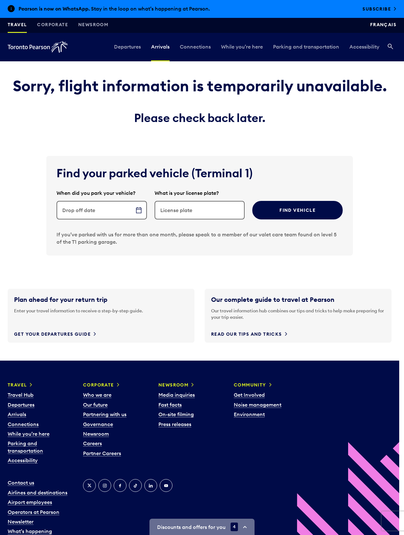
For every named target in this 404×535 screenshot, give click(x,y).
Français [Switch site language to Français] (383, 24)
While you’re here (242, 46)
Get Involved (249, 395)
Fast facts (170, 404)
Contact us (21, 482)
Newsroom (93, 24)
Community (250, 385)
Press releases (174, 424)
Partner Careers (102, 453)
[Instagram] (104, 485)
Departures (127, 46)
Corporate (52, 24)
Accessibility (364, 46)
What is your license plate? (187, 193)
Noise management (257, 404)
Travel (17, 24)
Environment (249, 414)
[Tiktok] (135, 485)
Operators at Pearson (33, 512)
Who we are (97, 395)
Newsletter (21, 521)
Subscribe (376, 9)
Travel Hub (21, 395)
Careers (92, 443)
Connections (195, 46)
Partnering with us (104, 414)
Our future (95, 404)
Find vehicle (297, 210)
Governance (98, 424)
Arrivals (160, 46)
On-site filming (176, 414)
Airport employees (30, 502)
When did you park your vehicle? (96, 193)
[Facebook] (120, 485)
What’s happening (30, 531)
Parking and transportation (306, 46)
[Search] (390, 47)
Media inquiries (176, 395)
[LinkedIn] (150, 485)
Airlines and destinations (37, 492)
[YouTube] (166, 485)
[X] (89, 485)
